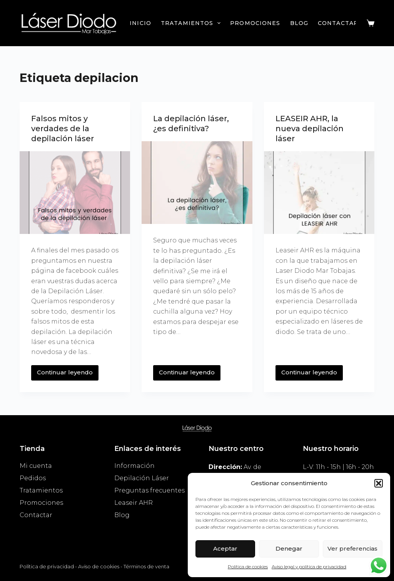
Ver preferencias (352, 548)
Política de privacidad (47, 566)
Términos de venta (146, 566)
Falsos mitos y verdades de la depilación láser (62, 128)
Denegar (288, 548)
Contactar (338, 23)
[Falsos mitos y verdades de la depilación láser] (75, 192)
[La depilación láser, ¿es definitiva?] (197, 182)
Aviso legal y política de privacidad (309, 566)
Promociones (255, 23)
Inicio (140, 23)
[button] (378, 483)
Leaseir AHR (133, 502)
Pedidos (33, 478)
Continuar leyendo (66, 370)
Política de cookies (248, 566)
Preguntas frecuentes (149, 490)
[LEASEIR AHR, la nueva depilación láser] (319, 192)
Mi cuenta (36, 465)
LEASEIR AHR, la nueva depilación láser (309, 128)
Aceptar (225, 548)
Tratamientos (192, 23)
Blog (299, 23)
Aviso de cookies (98, 566)
